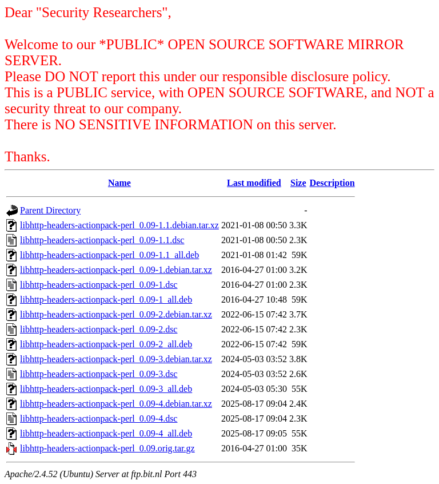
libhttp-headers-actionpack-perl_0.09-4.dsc (98, 418)
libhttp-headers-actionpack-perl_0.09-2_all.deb (106, 344)
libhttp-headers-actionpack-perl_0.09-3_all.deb (106, 389)
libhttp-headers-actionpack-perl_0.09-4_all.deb (106, 433)
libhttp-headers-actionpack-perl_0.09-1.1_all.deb (109, 255)
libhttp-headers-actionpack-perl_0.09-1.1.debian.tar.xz (119, 225)
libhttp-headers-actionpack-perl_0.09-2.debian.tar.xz (116, 314)
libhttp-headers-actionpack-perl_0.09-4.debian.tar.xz (116, 403)
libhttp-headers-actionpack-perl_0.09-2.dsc (98, 329)
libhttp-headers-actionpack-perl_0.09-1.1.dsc (102, 240)
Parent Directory (50, 210)
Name (119, 183)
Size (298, 183)
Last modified (254, 183)
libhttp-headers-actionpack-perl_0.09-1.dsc (98, 284)
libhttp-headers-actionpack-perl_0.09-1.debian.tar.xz (116, 270)
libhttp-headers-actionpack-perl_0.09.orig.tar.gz (107, 448)
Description (332, 183)
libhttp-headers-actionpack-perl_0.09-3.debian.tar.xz (116, 359)
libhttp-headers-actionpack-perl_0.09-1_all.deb (106, 299)
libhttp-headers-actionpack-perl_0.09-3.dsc (98, 374)
